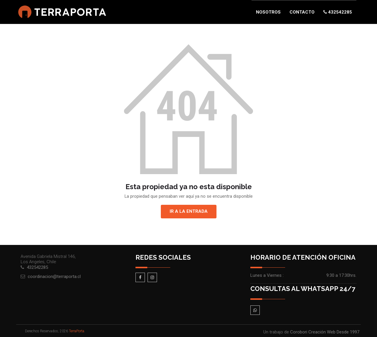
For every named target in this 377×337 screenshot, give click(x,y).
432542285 (337, 12)
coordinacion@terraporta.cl (54, 276)
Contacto (302, 12)
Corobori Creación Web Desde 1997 (324, 332)
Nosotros (268, 12)
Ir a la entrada (189, 211)
